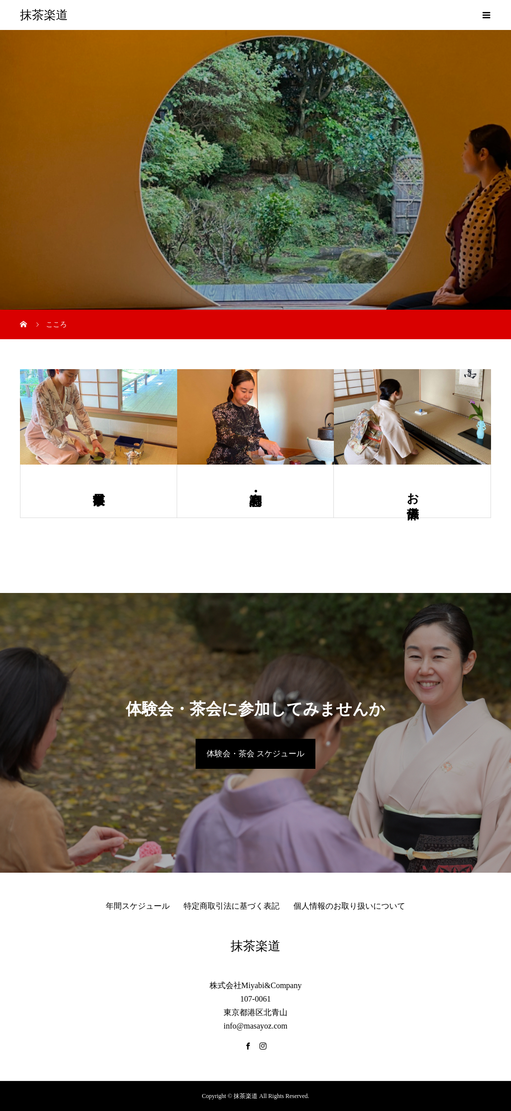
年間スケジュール (138, 906)
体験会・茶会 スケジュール (255, 753)
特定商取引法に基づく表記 (231, 906)
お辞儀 (412, 491)
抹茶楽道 (44, 14)
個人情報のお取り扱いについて (349, 906)
